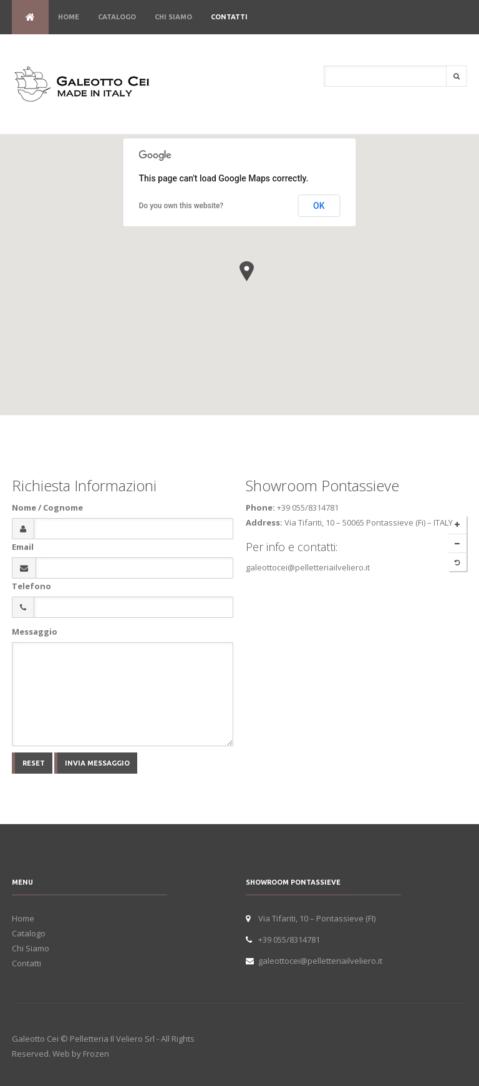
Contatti (229, 17)
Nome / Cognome (47, 507)
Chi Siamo (173, 17)
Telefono (31, 586)
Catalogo (117, 17)
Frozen (96, 1053)
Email (23, 546)
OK (319, 206)
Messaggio (34, 631)
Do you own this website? (181, 205)
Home (68, 17)
